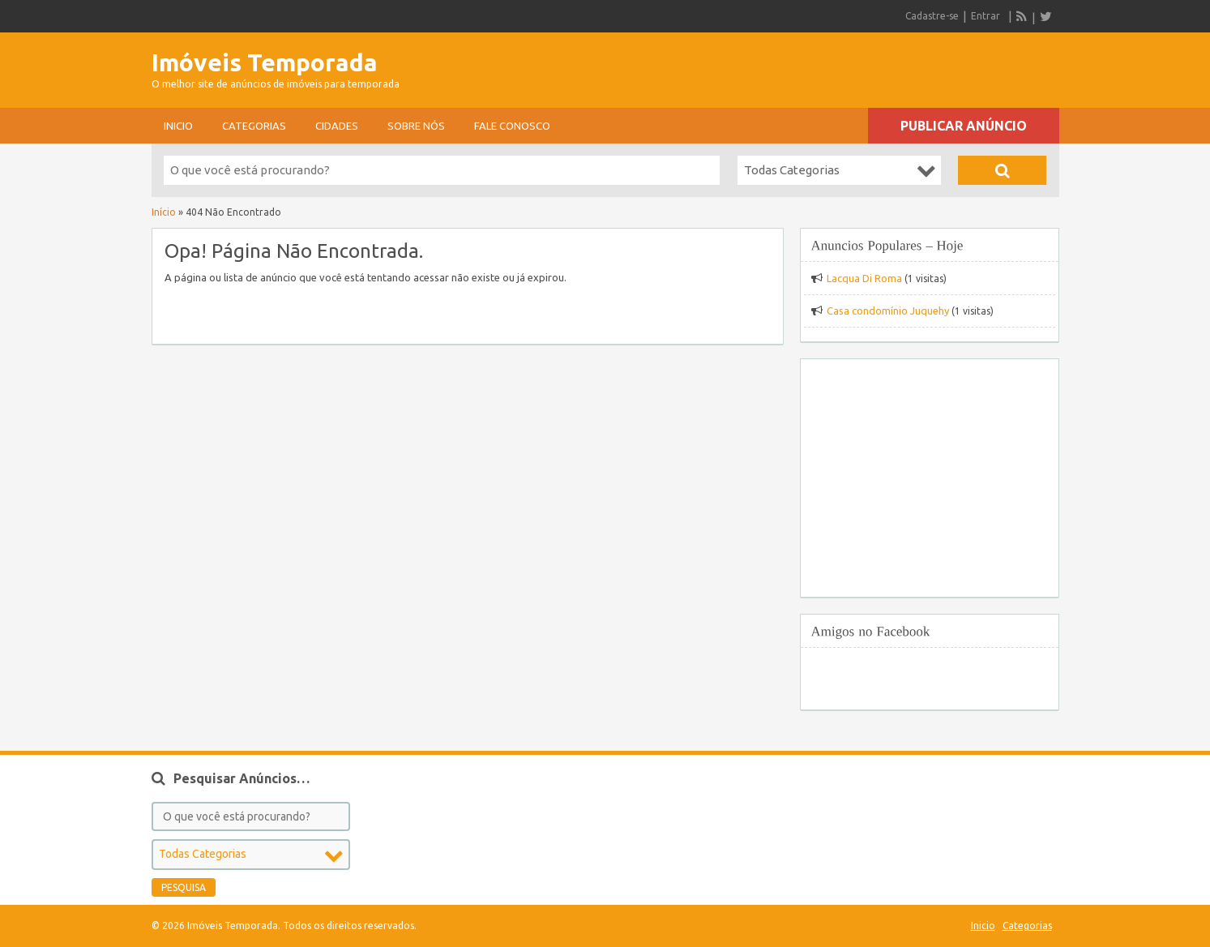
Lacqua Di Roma (864, 278)
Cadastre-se (932, 16)
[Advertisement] (869, 65)
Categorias (254, 125)
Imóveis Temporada (265, 62)
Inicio (178, 125)
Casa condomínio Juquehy (888, 310)
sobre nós (416, 125)
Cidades (336, 125)
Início (164, 212)
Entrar (985, 16)
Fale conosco (512, 125)
